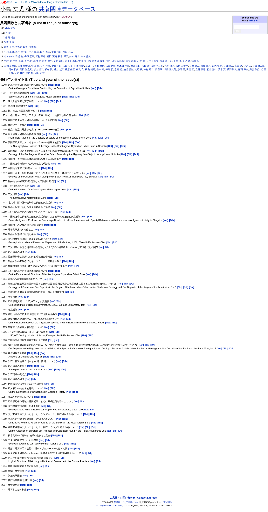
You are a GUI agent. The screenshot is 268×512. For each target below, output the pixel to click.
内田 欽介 (79, 65)
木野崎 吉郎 (98, 61)
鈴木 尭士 (74, 56)
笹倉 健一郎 (166, 61)
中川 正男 (9, 51)
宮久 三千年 (182, 65)
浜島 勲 (121, 61)
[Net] (81, 115)
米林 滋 (177, 61)
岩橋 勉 (19, 56)
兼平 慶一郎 (21, 51)
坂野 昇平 (47, 61)
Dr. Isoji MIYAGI (104, 505)
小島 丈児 (10, 28)
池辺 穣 (138, 69)
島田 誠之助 (26, 69)
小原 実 (247, 65)
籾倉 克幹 (212, 69)
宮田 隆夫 (228, 65)
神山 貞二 (68, 51)
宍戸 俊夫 (169, 65)
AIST (18, 2)
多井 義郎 (58, 61)
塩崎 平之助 (157, 65)
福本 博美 (63, 56)
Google (253, 20)
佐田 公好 (68, 65)
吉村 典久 (99, 65)
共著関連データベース (67, 9)
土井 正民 (136, 65)
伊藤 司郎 (56, 65)
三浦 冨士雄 (10, 65)
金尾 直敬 (19, 73)
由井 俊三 (45, 51)
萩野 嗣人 (232, 69)
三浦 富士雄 (24, 65)
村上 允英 (59, 69)
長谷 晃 (186, 61)
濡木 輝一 (34, 47)
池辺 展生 (128, 69)
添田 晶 (181, 69)
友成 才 (89, 65)
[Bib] (86, 115)
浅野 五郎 (111, 61)
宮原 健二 (194, 65)
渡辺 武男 (131, 61)
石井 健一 (142, 61)
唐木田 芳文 (123, 65)
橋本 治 (100, 69)
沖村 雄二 (149, 69)
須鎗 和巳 (196, 61)
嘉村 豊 (37, 61)
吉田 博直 (10, 37)
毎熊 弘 (109, 69)
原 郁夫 (28, 61)
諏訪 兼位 (254, 69)
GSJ (25, 2)
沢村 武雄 (40, 56)
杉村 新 (48, 69)
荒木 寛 (222, 69)
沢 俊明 (158, 69)
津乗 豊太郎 (170, 69)
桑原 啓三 (70, 69)
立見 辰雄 (200, 69)
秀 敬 (7, 33)
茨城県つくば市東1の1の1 (126, 502)
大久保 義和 (71, 61)
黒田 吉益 (40, 73)
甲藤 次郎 (56, 51)
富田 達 (238, 65)
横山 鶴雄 (90, 69)
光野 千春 (9, 42)
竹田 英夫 (153, 61)
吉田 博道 (111, 65)
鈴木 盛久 (86, 56)
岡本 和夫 (13, 69)
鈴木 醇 (29, 73)
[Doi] (55, 134)
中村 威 (8, 61)
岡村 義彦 (34, 51)
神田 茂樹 (52, 56)
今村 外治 (9, 56)
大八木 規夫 (21, 47)
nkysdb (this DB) (64, 2)
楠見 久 (80, 69)
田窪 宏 (190, 69)
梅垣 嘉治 (29, 56)
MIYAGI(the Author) (41, 2)
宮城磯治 (167, 502)
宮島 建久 (206, 65)
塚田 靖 (145, 65)
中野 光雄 (18, 61)
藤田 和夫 (243, 69)
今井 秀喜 (45, 65)
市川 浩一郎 (84, 61)
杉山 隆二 (38, 69)
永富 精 (118, 69)
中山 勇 (35, 65)
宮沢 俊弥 (217, 65)
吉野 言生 (9, 47)
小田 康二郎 (258, 65)
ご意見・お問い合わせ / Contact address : (134, 497)
